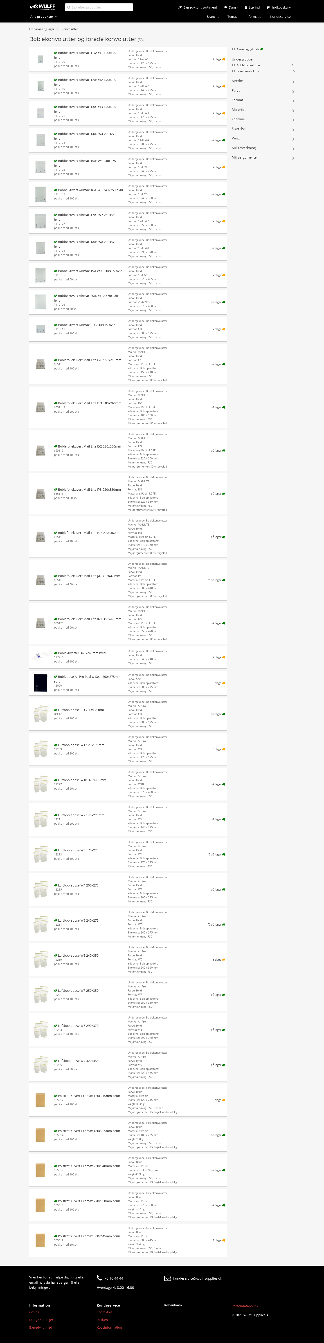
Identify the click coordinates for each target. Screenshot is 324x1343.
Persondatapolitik (245, 1306)
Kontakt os (104, 1312)
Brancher (214, 16)
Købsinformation (109, 1327)
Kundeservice (280, 16)
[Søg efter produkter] (99, 7)
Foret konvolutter (263, 71)
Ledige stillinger (41, 1320)
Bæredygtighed (40, 1327)
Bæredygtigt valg (247, 49)
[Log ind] (252, 7)
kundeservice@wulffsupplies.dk (193, 1278)
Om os (34, 1312)
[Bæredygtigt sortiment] (197, 7)
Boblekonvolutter (263, 65)
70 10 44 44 (110, 1278)
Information (254, 16)
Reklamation (106, 1320)
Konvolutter (70, 29)
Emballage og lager (41, 29)
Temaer (233, 16)
